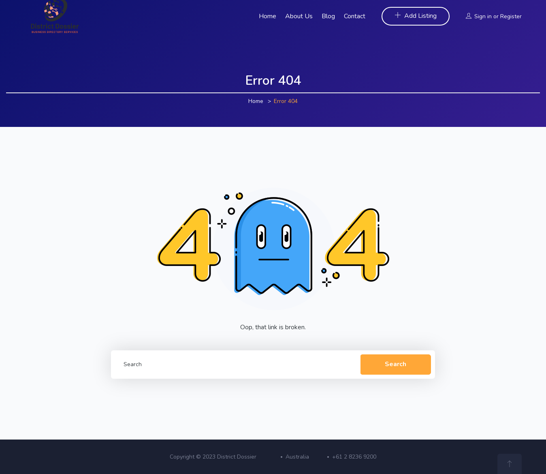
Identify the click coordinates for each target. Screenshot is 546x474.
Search (395, 364)
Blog (328, 16)
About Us (299, 16)
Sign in (483, 16)
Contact (354, 16)
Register (511, 16)
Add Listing (416, 15)
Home (267, 16)
